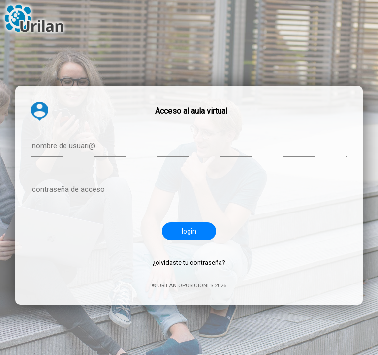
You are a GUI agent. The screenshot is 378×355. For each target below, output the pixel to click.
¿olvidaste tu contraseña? (189, 262)
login (189, 231)
